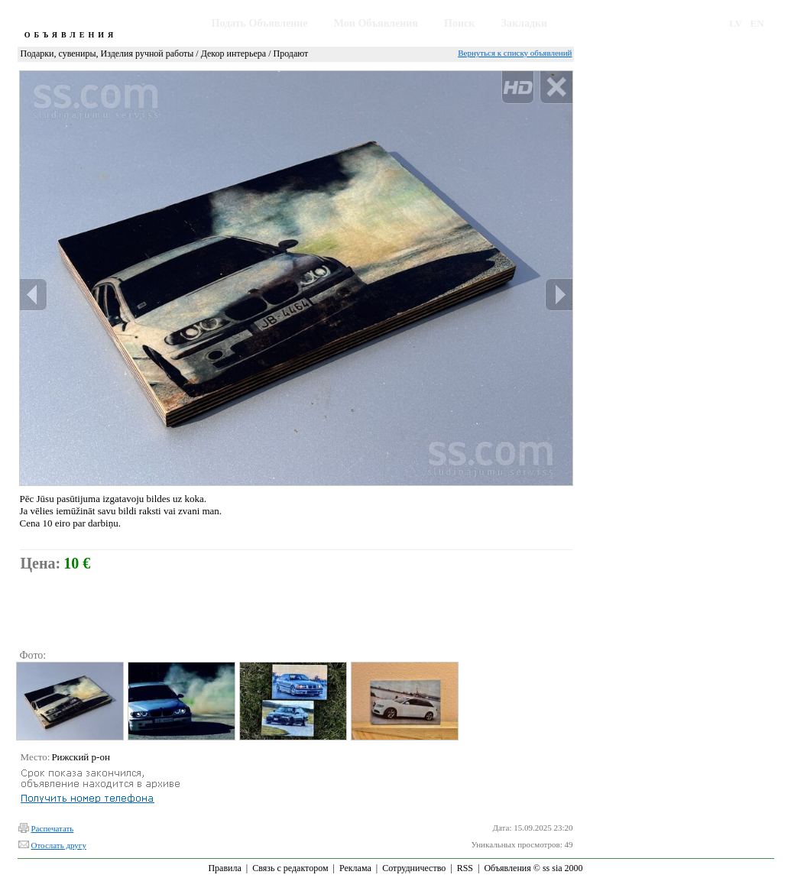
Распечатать (52, 828)
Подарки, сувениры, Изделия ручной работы (107, 53)
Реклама (355, 868)
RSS (465, 868)
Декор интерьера (233, 53)
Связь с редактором (290, 868)
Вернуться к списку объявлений (515, 52)
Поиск (459, 23)
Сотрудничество (414, 868)
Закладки (524, 23)
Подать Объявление (260, 23)
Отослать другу (58, 845)
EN (757, 23)
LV (735, 23)
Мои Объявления (376, 23)
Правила (224, 868)
